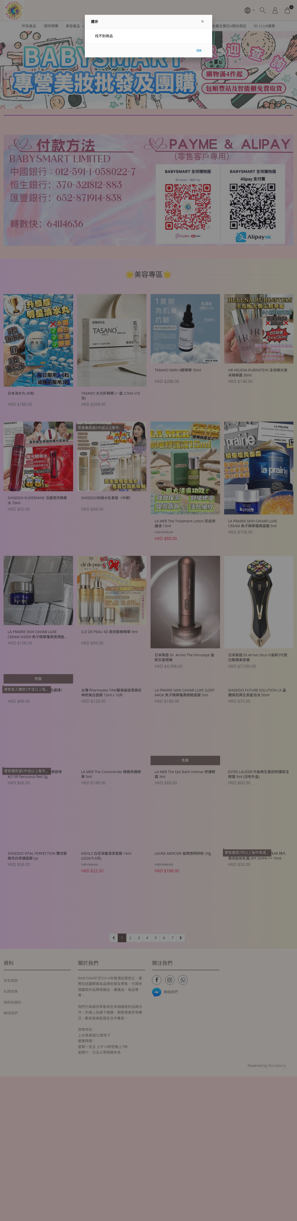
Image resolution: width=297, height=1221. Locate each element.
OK (198, 50)
